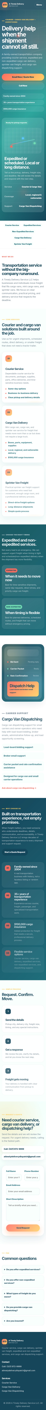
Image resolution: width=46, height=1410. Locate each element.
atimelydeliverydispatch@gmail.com (22, 1158)
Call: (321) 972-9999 (14, 1150)
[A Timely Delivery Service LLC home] (13, 4)
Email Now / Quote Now (23, 77)
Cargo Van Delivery (11, 1387)
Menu (39, 5)
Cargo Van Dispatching (13, 1391)
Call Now (23, 85)
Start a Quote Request (15, 854)
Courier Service (9, 1382)
